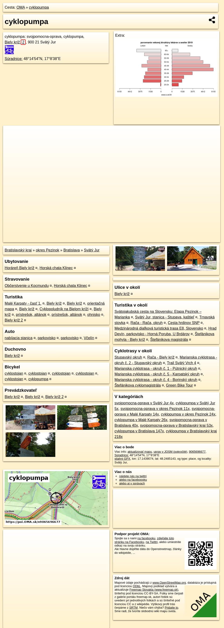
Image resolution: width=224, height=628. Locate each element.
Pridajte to (171, 607)
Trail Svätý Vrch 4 (181, 363)
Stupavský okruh (128, 357)
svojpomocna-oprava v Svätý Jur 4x (144, 403)
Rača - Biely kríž (160, 357)
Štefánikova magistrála (169, 340)
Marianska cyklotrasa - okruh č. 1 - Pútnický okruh (156, 368)
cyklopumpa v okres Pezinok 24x (188, 414)
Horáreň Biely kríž (19, 268)
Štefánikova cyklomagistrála (138, 385)
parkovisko (46, 338)
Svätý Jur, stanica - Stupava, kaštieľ (164, 317)
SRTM (133, 607)
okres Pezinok (47, 250)
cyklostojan (14, 373)
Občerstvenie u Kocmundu (27, 286)
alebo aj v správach (132, 483)
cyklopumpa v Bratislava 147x (139, 431)
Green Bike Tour (179, 385)
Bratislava (71, 250)
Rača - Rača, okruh (146, 323)
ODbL (136, 586)
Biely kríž (15, 42)
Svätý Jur (92, 250)
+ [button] (11, 133)
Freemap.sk (164, 238)
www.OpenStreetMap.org (169, 582)
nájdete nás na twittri (133, 476)
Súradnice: (14, 59)
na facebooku (146, 538)
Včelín (89, 338)
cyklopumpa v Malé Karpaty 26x (141, 420)
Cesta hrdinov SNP (184, 323)
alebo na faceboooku (133, 479)
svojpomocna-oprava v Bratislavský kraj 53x (176, 425)
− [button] (11, 140)
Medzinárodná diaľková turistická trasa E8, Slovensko (159, 328)
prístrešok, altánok (31, 315)
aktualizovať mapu (140, 451)
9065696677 (197, 451)
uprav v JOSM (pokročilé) (170, 451)
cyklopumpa (39, 7)
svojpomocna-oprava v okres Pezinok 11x (154, 409)
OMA (21, 7)
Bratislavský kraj (18, 250)
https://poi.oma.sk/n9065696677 (199, 238)
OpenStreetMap (140, 238)
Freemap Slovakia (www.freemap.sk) (154, 589)
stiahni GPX (122, 458)
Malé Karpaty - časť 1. (23, 303)
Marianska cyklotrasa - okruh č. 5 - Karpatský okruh (157, 374)
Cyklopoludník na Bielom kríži (63, 309)
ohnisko (93, 315)
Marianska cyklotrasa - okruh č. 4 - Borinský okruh (156, 380)
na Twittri (152, 542)
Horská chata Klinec (56, 268)
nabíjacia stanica (18, 338)
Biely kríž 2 (14, 320)
